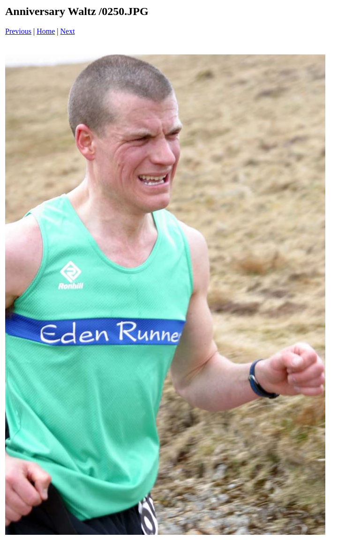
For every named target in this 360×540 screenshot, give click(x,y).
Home (46, 31)
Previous (18, 31)
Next (67, 31)
